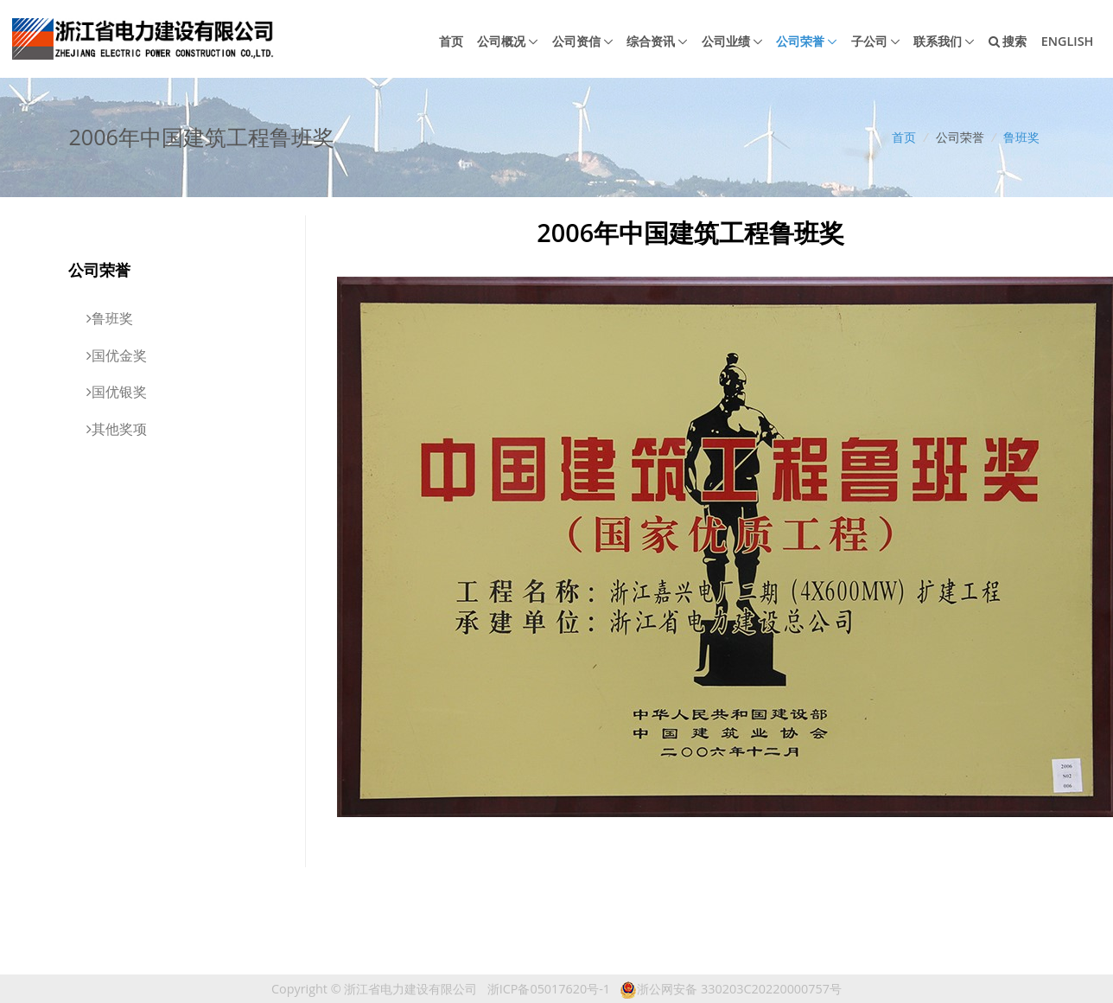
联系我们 (937, 41)
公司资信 (576, 41)
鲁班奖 (1021, 137)
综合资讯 (650, 41)
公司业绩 (726, 41)
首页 (451, 41)
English (1067, 41)
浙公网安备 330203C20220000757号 (731, 989)
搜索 (1008, 41)
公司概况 (501, 41)
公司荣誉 (800, 41)
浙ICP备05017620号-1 (548, 989)
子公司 (869, 41)
